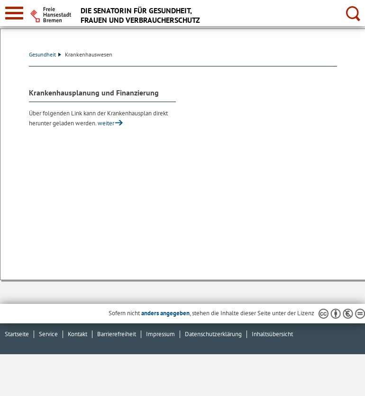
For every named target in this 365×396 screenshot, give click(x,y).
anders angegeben (165, 313)
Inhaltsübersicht (272, 334)
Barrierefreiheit (116, 334)
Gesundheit (45, 54)
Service (48, 334)
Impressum (160, 334)
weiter (106, 123)
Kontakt (77, 334)
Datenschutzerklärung (213, 334)
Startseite (17, 334)
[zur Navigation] (14, 13)
